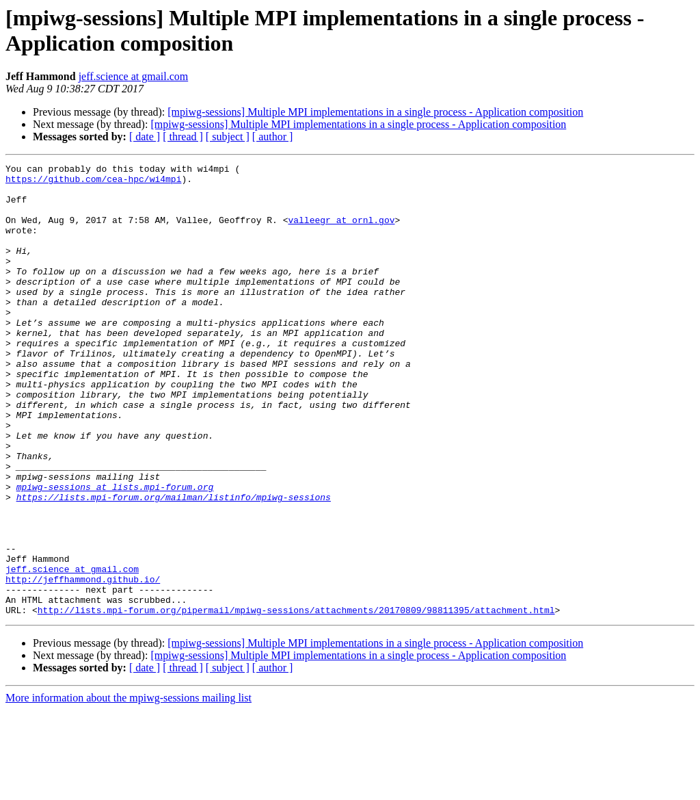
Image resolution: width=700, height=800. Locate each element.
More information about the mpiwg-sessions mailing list (128, 788)
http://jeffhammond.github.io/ (82, 663)
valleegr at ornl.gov (341, 232)
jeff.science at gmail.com (134, 76)
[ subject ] (228, 136)
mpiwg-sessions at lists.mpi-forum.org (115, 552)
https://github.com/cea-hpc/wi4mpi (93, 183)
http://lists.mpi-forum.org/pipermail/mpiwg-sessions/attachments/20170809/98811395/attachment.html (296, 700)
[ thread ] (183, 136)
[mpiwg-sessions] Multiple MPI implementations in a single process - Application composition (375, 112)
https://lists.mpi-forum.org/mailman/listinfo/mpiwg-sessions (173, 564)
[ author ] (272, 136)
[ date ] (144, 136)
